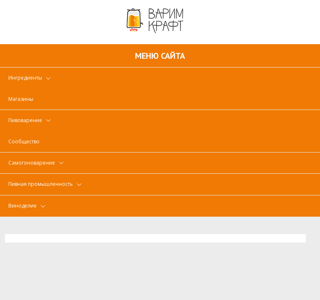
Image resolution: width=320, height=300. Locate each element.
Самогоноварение (31, 162)
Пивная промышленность (40, 184)
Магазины (20, 98)
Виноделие (22, 205)
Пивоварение (25, 120)
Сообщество (24, 141)
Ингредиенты (25, 77)
